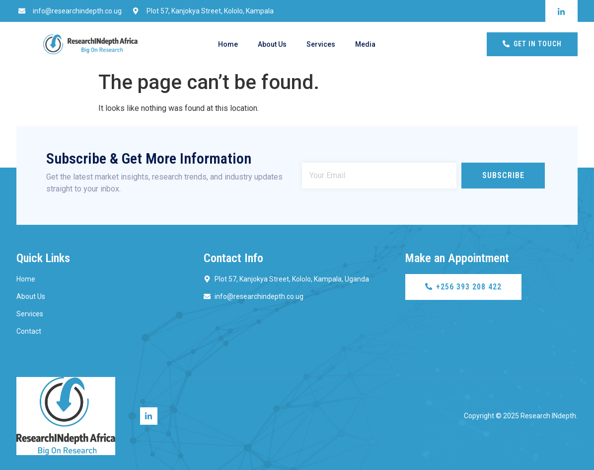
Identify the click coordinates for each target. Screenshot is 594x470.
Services (320, 44)
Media (365, 44)
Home (228, 44)
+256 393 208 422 (463, 286)
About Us (272, 44)
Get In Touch (532, 44)
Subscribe (503, 175)
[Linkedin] (148, 416)
